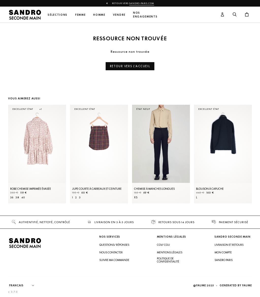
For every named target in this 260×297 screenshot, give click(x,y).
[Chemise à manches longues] (161, 154)
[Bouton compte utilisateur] (222, 15)
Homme (99, 14)
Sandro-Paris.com (141, 3)
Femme (80, 14)
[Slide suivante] (241, 159)
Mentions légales (169, 252)
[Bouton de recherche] (235, 15)
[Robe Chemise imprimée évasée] (37, 154)
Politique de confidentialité (168, 260)
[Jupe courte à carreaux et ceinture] (99, 154)
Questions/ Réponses (114, 244)
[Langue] (24, 285)
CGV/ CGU (163, 244)
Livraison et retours (229, 244)
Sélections (58, 14)
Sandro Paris (224, 259)
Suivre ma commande (114, 259)
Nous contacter (111, 252)
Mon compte (223, 252)
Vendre (119, 14)
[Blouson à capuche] (223, 154)
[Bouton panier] (247, 15)
